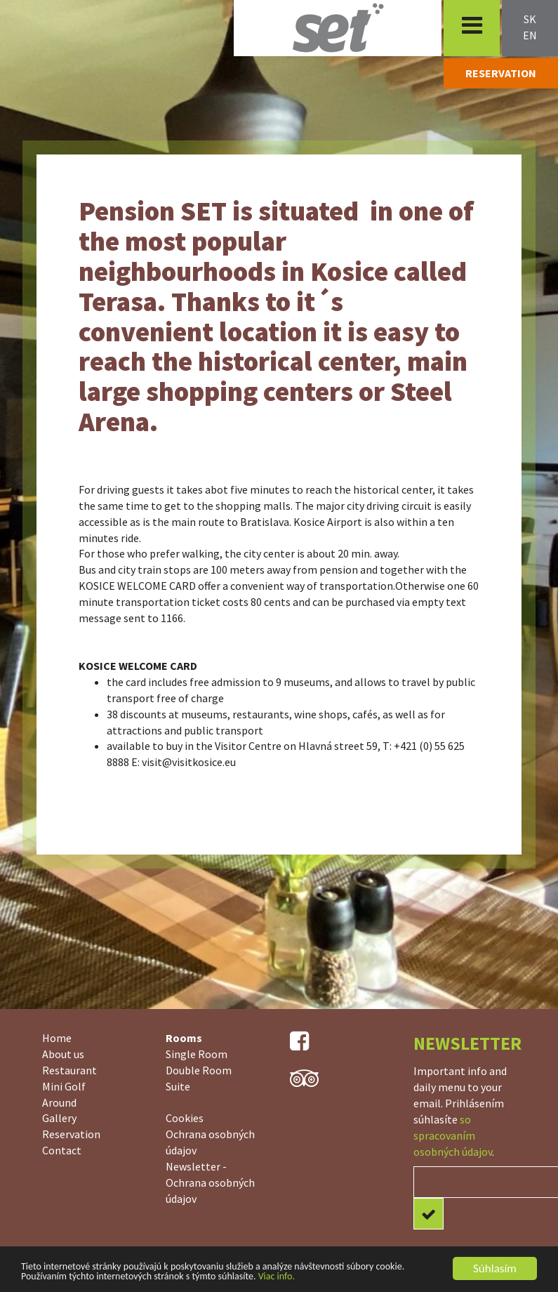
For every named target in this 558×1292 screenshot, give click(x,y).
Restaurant (69, 1070)
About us (63, 1054)
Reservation (71, 1134)
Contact (61, 1150)
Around (59, 1102)
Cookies (185, 1118)
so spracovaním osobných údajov (452, 1135)
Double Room (199, 1070)
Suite (178, 1086)
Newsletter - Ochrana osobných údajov (210, 1182)
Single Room (196, 1054)
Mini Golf (64, 1086)
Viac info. (276, 1277)
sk (530, 19)
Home (57, 1038)
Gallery (59, 1118)
